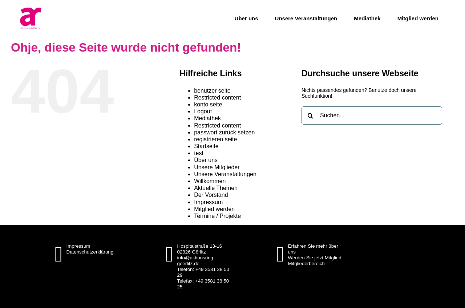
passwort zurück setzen (224, 132)
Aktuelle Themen (216, 188)
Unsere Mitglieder (216, 167)
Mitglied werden (214, 209)
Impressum (208, 202)
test (198, 153)
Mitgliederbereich (306, 263)
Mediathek (207, 118)
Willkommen (210, 181)
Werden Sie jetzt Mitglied (314, 257)
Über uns (206, 160)
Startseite (206, 146)
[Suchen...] (372, 115)
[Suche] (311, 115)
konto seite (208, 104)
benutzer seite (212, 91)
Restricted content (217, 97)
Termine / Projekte (217, 216)
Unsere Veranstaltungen (225, 174)
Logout (203, 111)
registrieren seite (215, 139)
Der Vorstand (211, 195)
